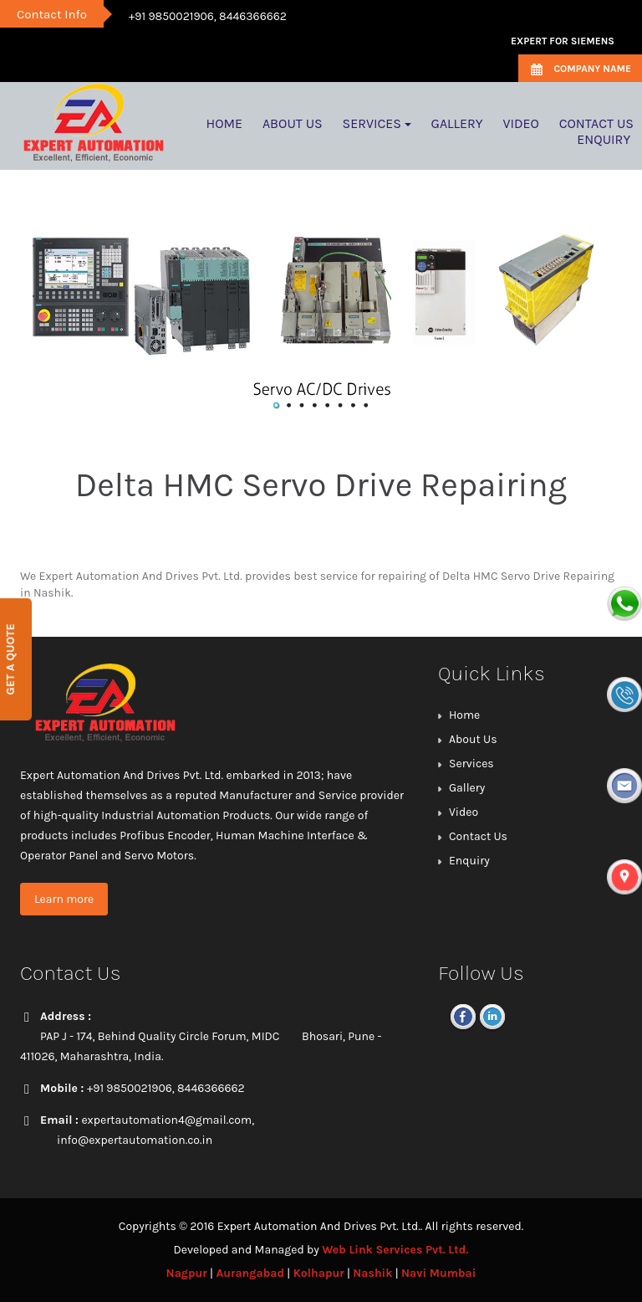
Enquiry (469, 860)
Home (464, 715)
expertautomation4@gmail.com (166, 1120)
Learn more (64, 899)
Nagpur (186, 1273)
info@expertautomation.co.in (134, 1140)
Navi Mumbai (438, 1273)
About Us (473, 739)
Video (463, 812)
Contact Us (478, 836)
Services (471, 763)
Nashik (372, 1273)
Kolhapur (318, 1273)
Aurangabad (250, 1273)
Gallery (467, 788)
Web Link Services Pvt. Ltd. (395, 1250)
